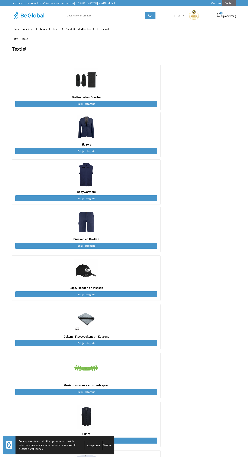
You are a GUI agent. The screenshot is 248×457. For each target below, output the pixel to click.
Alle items (28, 29)
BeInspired (103, 29)
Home (16, 29)
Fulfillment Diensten (110, 362)
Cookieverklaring (191, 357)
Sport (69, 29)
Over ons (216, 3)
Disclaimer (188, 367)
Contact (229, 3)
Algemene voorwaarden (195, 352)
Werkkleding (84, 29)
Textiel (57, 29)
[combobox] (104, 15)
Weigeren (107, 445)
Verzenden (224, 422)
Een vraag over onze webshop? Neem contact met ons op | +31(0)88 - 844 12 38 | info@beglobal (63, 3)
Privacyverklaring (191, 362)
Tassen (43, 29)
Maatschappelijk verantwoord (115, 357)
